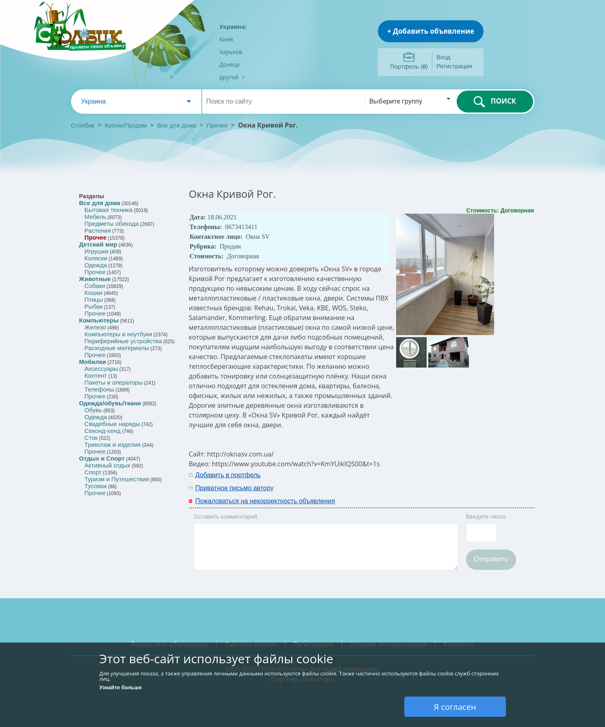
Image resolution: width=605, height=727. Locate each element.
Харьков (230, 52)
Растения (98, 230)
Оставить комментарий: (226, 516)
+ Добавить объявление (430, 31)
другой (232, 77)
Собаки (95, 285)
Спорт (93, 472)
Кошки (93, 292)
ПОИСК (494, 101)
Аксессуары (101, 368)
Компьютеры (99, 320)
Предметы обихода (112, 223)
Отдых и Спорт (102, 458)
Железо (95, 327)
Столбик (83, 125)
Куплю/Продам (126, 125)
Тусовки (96, 486)
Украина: (233, 26)
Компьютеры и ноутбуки (118, 334)
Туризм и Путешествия (117, 479)
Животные (95, 278)
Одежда (96, 265)
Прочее (217, 125)
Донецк (229, 64)
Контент (96, 375)
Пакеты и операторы (114, 382)
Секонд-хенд (103, 430)
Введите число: (486, 516)
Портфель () (409, 66)
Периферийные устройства (123, 341)
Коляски (96, 258)
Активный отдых (107, 465)
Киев (226, 39)
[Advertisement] (443, 481)
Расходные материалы (117, 347)
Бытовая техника (108, 209)
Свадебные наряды (112, 423)
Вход (443, 57)
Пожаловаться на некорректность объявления (265, 501)
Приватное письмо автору (234, 488)
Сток (91, 437)
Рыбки (93, 306)
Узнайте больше (121, 687)
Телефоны (99, 389)
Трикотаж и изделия (113, 444)
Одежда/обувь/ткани (110, 403)
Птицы (94, 299)
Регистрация (454, 66)
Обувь (93, 410)
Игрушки (96, 251)
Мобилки (92, 361)
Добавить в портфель (228, 475)
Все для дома (176, 125)
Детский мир (98, 244)
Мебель (95, 216)
